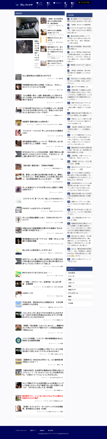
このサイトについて (40, 5)
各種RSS (65, 5)
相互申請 (72, 5)
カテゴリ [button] (57, 3)
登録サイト (49, 5)
